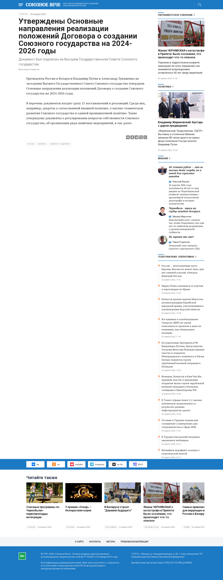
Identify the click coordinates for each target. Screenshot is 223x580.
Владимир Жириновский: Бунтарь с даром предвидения (180, 124)
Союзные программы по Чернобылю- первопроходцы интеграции (42, 512)
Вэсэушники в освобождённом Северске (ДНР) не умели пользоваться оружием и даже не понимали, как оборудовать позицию (181, 326)
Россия (30, 144)
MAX (138, 464)
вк (35, 464)
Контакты (95, 541)
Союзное (31, 527)
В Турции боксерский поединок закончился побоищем (181, 438)
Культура (70, 527)
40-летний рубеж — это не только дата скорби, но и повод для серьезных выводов (186, 171)
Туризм (187, 527)
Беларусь (42, 144)
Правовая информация (134, 541)
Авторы (110, 541)
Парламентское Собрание (175, 15)
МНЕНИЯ (163, 158)
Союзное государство (60, 144)
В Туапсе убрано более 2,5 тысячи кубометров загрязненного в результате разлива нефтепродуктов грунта (182, 405)
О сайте (79, 541)
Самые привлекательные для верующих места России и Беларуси (199, 510)
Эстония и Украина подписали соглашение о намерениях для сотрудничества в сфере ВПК (180, 423)
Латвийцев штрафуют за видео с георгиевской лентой (181, 451)
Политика (164, 86)
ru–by (117, 464)
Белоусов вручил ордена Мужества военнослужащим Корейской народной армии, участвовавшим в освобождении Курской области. (183, 304)
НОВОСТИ (24, 14)
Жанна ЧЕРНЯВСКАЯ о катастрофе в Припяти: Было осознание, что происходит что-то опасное (181, 54)
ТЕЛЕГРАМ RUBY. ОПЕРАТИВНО (176, 256)
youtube (76, 464)
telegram (97, 464)
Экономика (110, 527)
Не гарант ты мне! (181, 237)
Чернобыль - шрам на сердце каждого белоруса (184, 209)
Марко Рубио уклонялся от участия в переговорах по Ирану (182, 287)
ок (55, 464)
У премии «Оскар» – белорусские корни (78, 508)
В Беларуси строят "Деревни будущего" (118, 508)
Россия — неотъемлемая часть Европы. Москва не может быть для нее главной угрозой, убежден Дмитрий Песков (183, 271)
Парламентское (151, 527)
